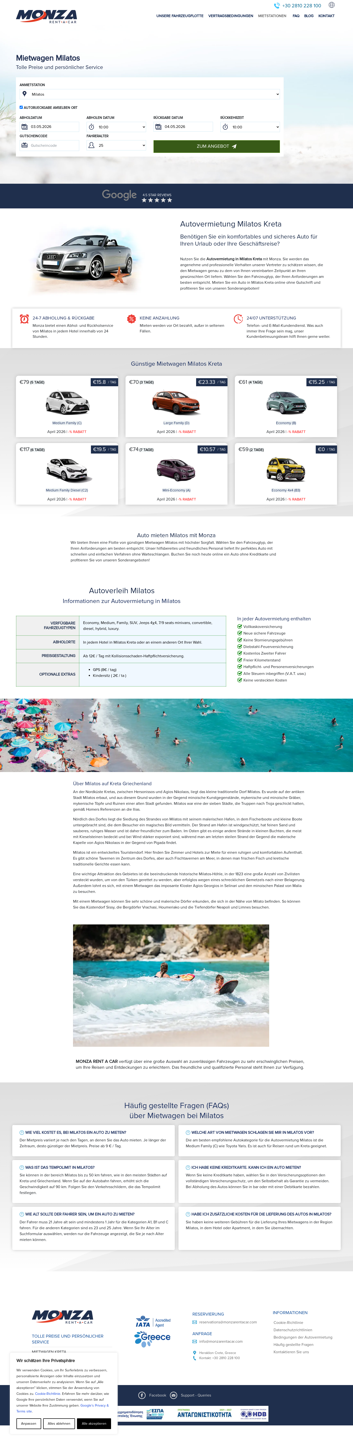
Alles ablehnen (59, 1423)
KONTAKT (326, 16)
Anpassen (28, 1423)
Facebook (157, 1395)
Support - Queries (196, 1395)
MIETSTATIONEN (272, 16)
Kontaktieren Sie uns (291, 1352)
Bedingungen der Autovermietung (303, 1337)
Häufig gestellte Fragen (294, 1344)
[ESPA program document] (176, 1414)
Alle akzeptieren (94, 1423)
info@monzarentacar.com (221, 1341)
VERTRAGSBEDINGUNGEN (230, 16)
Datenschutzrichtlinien (293, 1330)
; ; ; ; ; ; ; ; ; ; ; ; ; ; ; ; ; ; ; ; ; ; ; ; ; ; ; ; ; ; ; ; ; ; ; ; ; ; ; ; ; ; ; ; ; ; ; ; (116, 127)
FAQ (296, 16)
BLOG (309, 16)
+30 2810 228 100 (301, 6)
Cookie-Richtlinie (47, 1394)
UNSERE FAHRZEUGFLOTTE (179, 16)
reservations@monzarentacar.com (228, 1322)
